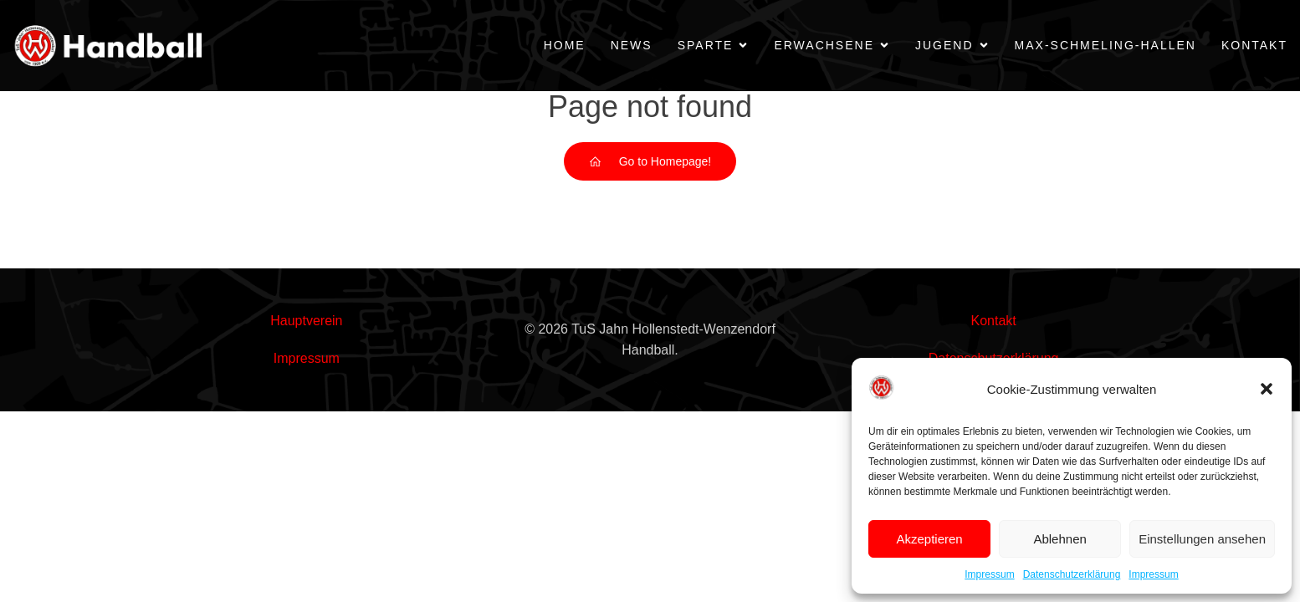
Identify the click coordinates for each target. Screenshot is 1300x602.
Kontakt (1254, 45)
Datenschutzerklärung (1072, 574)
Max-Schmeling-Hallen (1105, 45)
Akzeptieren (929, 539)
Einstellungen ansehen (1202, 539)
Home (565, 45)
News (632, 45)
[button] (1266, 388)
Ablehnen (1059, 539)
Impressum (989, 574)
